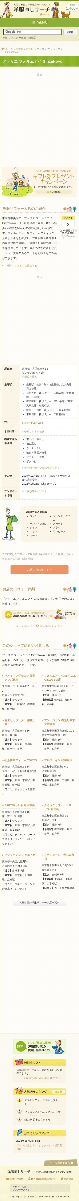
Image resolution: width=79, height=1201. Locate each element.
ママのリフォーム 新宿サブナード (42, 1102)
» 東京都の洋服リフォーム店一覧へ (39, 902)
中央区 (30, 49)
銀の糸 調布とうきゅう (37, 1119)
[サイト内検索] (32, 32)
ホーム (9, 49)
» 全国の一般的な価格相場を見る (41, 467)
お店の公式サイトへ (39, 569)
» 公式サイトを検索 (33, 431)
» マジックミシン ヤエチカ (18, 854)
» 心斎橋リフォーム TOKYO (19, 760)
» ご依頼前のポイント (34, 491)
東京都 (19, 49)
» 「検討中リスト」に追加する (19, 265)
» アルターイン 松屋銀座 (57, 760)
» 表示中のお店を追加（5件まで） (43, 1077)
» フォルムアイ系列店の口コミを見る (39, 625)
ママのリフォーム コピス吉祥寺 (42, 1111)
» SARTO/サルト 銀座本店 (18, 805)
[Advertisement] (39, 116)
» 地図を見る (29, 376)
